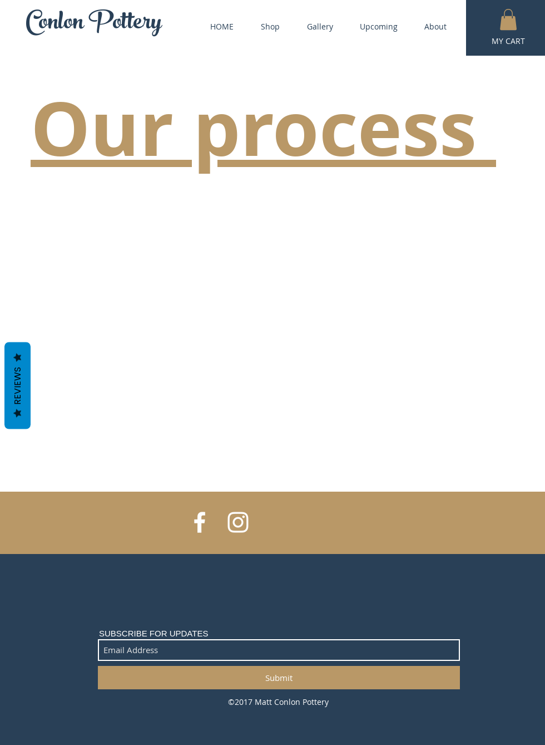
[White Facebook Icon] (200, 522)
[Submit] (279, 677)
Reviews (17, 385)
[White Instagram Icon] (238, 522)
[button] (508, 19)
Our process (263, 127)
